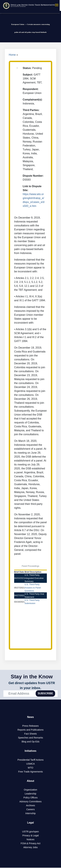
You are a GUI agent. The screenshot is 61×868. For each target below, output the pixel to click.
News (30, 717)
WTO (30, 768)
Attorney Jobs (30, 847)
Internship (30, 813)
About (30, 781)
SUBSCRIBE (45, 693)
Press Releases (30, 726)
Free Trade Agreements (30, 771)
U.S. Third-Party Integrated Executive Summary (34, 578)
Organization (30, 790)
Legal (30, 823)
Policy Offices (30, 798)
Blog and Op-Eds (31, 741)
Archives (30, 805)
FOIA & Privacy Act (31, 843)
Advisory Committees (31, 802)
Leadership (30, 794)
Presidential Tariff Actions (30, 760)
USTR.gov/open (30, 832)
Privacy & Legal (30, 836)
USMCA (30, 764)
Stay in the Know (32, 677)
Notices (30, 839)
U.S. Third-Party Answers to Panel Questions (33, 587)
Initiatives (31, 751)
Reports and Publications (31, 730)
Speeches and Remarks (30, 737)
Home (12, 54)
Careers (30, 809)
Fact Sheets (30, 734)
